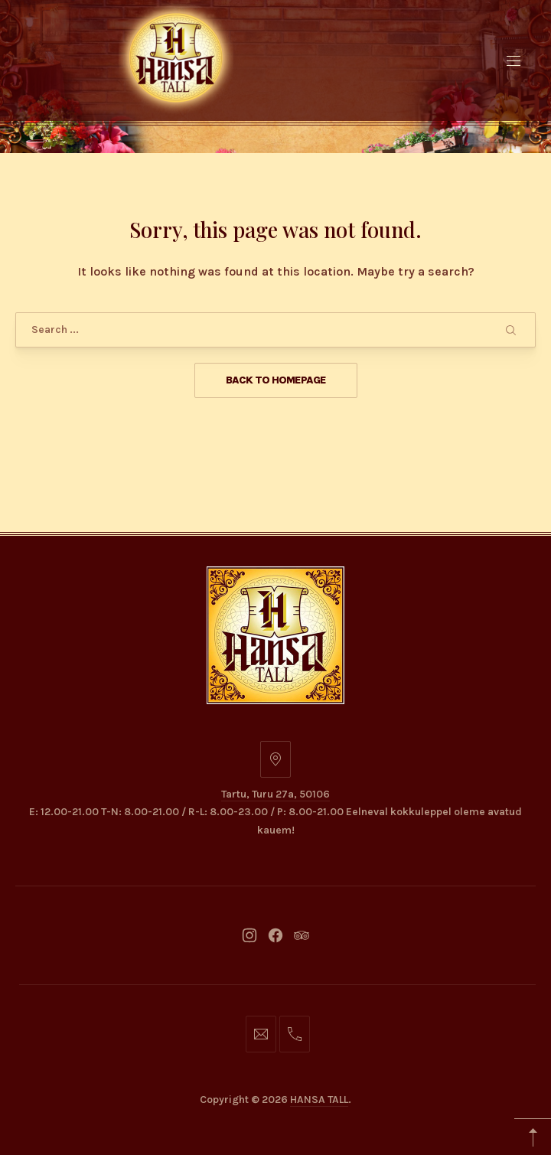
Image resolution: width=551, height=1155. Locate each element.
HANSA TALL (319, 1099)
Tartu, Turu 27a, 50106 (275, 794)
